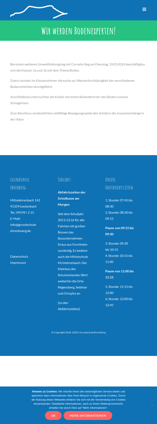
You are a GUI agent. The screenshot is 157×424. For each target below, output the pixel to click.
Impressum (18, 262)
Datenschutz (19, 256)
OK (53, 415)
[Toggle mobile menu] (144, 9)
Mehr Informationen (88, 415)
